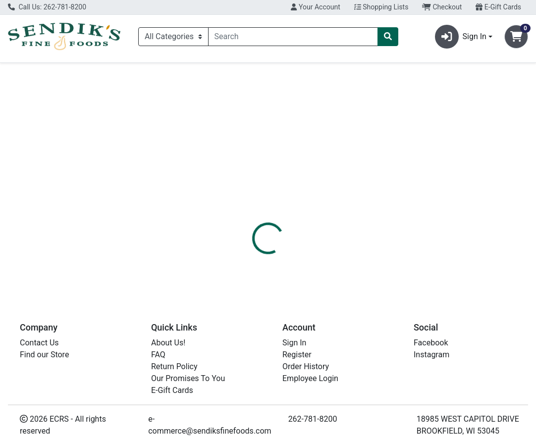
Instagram (431, 354)
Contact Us (39, 342)
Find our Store (44, 354)
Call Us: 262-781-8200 (47, 7)
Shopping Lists (381, 7)
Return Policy (174, 366)
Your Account (315, 7)
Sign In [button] (460, 37)
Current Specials (45, 71)
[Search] (293, 36)
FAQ (158, 354)
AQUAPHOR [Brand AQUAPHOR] (342, 255)
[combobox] (293, 36)
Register (297, 354)
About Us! (168, 342)
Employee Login (310, 378)
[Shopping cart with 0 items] (516, 37)
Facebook (431, 342)
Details (250, 208)
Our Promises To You (188, 378)
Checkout (442, 7)
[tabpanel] (380, 254)
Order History (305, 366)
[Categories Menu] (173, 36)
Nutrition (291, 208)
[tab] (250, 207)
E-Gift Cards (498, 7)
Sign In (294, 342)
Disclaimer (338, 208)
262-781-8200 (312, 419)
